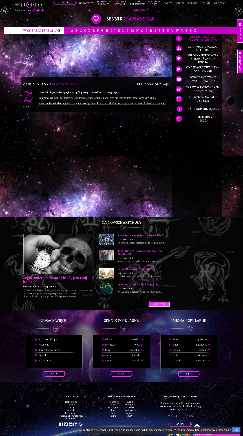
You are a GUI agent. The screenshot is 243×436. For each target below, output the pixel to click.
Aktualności (71, 418)
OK (236, 430)
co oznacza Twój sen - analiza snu (203, 69)
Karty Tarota (43, 360)
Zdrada (138, 360)
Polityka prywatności (71, 415)
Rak (113, 410)
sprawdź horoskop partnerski (202, 48)
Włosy (107, 339)
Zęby (106, 350)
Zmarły (138, 355)
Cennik (206, 3)
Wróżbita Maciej (31, 286)
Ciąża (106, 355)
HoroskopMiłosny (103, 3)
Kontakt (71, 410)
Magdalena (203, 360)
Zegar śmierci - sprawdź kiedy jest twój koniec (55, 280)
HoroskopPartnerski (137, 3)
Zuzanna (204, 355)
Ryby (130, 415)
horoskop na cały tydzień (202, 99)
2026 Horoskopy (46, 339)
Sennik (179, 3)
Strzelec (130, 407)
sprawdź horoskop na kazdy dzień (203, 89)
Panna (113, 415)
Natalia (205, 350)
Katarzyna (203, 344)
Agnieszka (203, 339)
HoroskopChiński (120, 3)
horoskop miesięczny (203, 109)
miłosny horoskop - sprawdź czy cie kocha (203, 59)
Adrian (174, 350)
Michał (174, 360)
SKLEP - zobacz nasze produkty (203, 38)
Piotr (173, 355)
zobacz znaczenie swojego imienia (203, 79)
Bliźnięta (113, 407)
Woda (138, 344)
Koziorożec (130, 410)
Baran (113, 401)
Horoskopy (86, 3)
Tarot (168, 3)
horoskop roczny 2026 (202, 118)
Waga (130, 401)
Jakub (174, 344)
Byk (113, 404)
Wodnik (130, 413)
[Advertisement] (96, 55)
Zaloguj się (142, 9)
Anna (173, 339)
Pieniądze (109, 344)
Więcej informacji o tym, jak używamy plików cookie (202, 430)
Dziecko (137, 339)
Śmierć (107, 360)
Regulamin (71, 413)
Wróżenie (42, 344)
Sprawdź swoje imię (47, 350)
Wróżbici (219, 3)
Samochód (136, 350)
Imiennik (192, 3)
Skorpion (130, 404)
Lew (113, 413)
